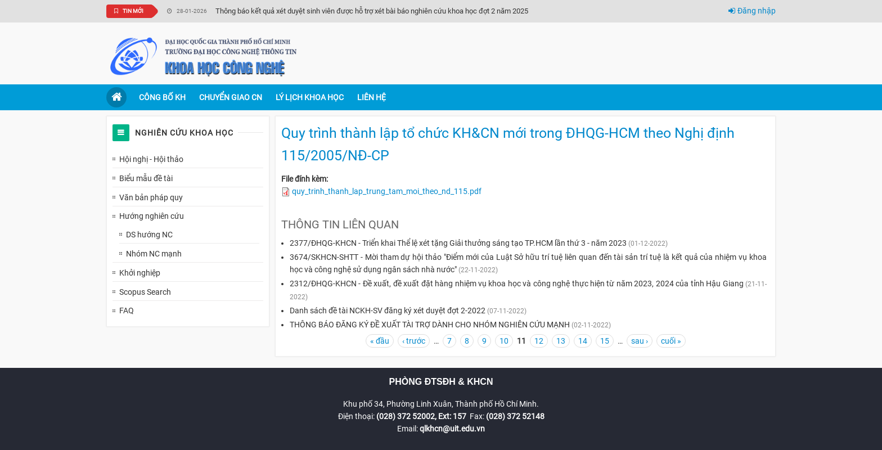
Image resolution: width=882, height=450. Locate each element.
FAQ (126, 310)
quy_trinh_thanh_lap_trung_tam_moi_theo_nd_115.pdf (387, 191)
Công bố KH (162, 97)
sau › (639, 340)
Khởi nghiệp (139, 272)
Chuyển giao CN (230, 97)
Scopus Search (145, 291)
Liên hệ (371, 97)
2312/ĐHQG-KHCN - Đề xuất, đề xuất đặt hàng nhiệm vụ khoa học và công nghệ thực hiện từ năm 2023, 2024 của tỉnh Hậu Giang (517, 283)
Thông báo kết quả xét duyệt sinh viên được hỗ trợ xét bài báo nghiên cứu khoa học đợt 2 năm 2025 (371, 11)
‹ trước (413, 340)
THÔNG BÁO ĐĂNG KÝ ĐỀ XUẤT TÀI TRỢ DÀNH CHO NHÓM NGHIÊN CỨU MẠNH (430, 324)
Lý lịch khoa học (310, 97)
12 (538, 340)
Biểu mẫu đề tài (146, 178)
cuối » (671, 340)
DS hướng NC (149, 234)
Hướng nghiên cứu (151, 216)
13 (560, 340)
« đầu (379, 340)
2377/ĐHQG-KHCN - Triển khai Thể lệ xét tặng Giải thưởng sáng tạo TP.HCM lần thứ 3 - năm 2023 (458, 243)
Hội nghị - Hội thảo (151, 159)
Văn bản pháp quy (151, 197)
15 (604, 340)
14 (582, 340)
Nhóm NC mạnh (154, 253)
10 (504, 340)
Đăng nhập (752, 10)
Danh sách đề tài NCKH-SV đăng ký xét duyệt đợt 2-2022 (387, 310)
